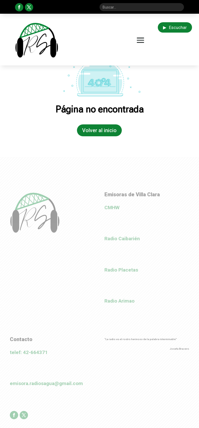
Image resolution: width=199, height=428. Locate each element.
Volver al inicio (99, 130)
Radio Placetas (121, 270)
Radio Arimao (119, 301)
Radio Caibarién (122, 239)
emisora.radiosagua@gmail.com (46, 383)
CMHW (111, 208)
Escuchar (175, 27)
